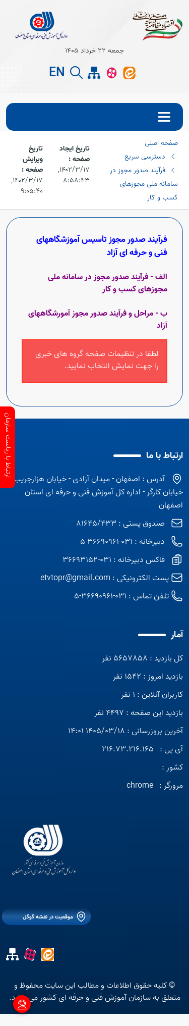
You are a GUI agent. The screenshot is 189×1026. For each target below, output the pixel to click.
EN (57, 73)
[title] (41, 25)
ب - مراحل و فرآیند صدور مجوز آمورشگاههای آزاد (97, 319)
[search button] (76, 73)
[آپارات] (111, 73)
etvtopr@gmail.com (75, 578)
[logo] (44, 852)
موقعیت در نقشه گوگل (48, 916)
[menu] (94, 117)
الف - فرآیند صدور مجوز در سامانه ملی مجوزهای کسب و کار (107, 283)
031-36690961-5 (100, 596)
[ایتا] (129, 73)
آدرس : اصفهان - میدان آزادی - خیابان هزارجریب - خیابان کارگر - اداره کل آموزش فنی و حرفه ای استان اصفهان (96, 492)
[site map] (94, 73)
